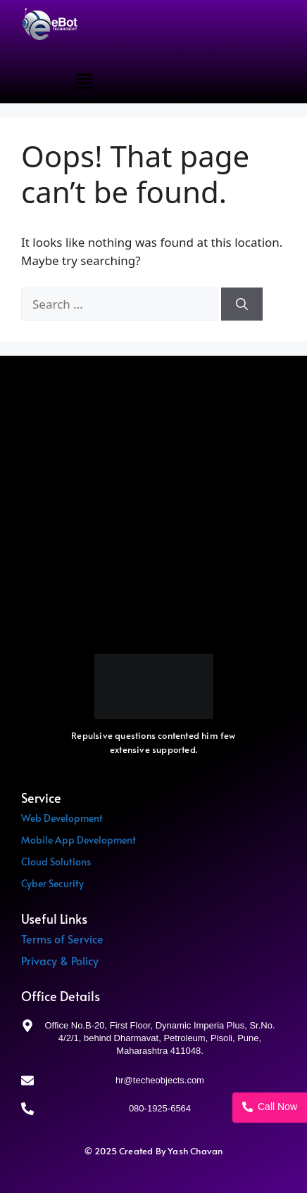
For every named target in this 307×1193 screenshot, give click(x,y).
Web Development (62, 818)
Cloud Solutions (56, 861)
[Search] (242, 304)
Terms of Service (62, 938)
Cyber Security (52, 883)
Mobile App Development (78, 839)
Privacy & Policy (60, 960)
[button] (84, 81)
